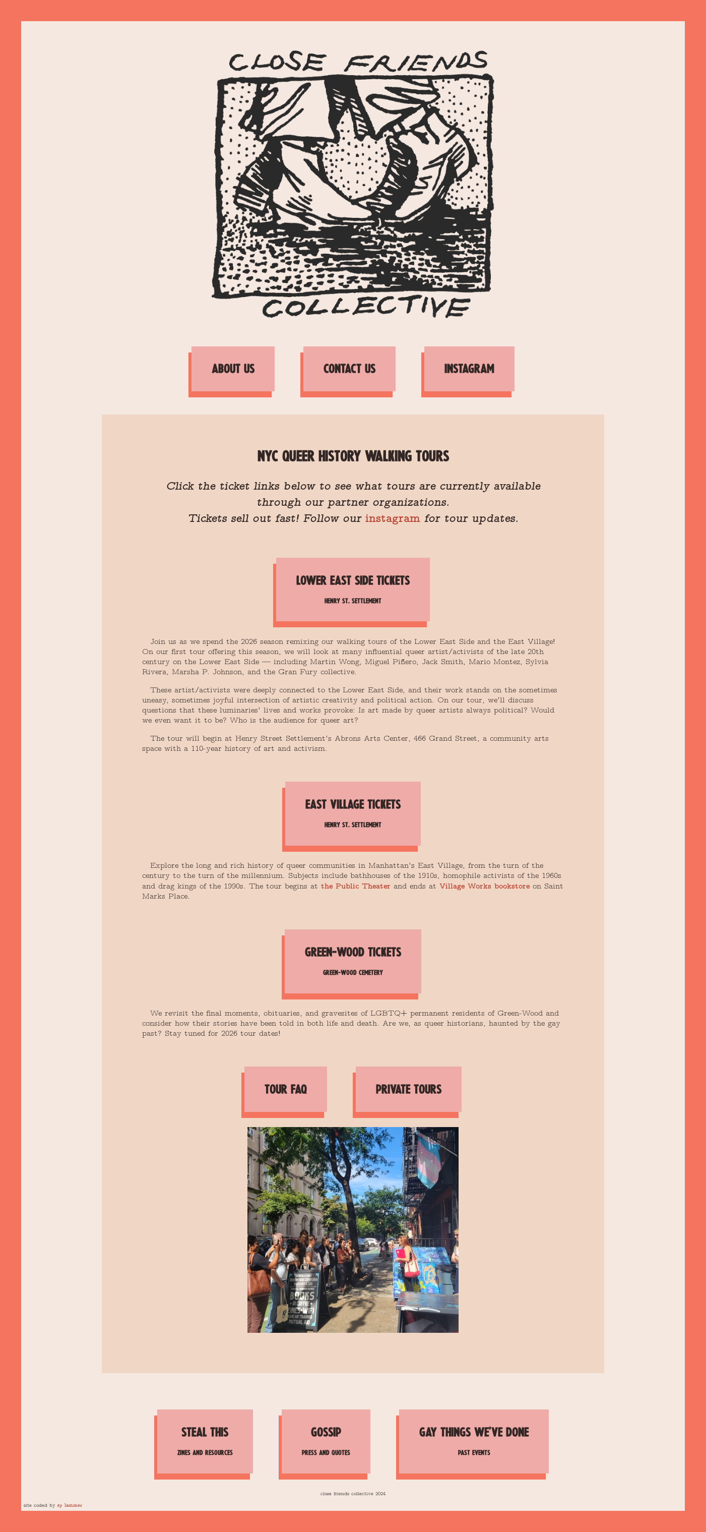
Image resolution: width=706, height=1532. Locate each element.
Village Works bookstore (484, 885)
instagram (392, 517)
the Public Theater (356, 885)
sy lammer (69, 1505)
